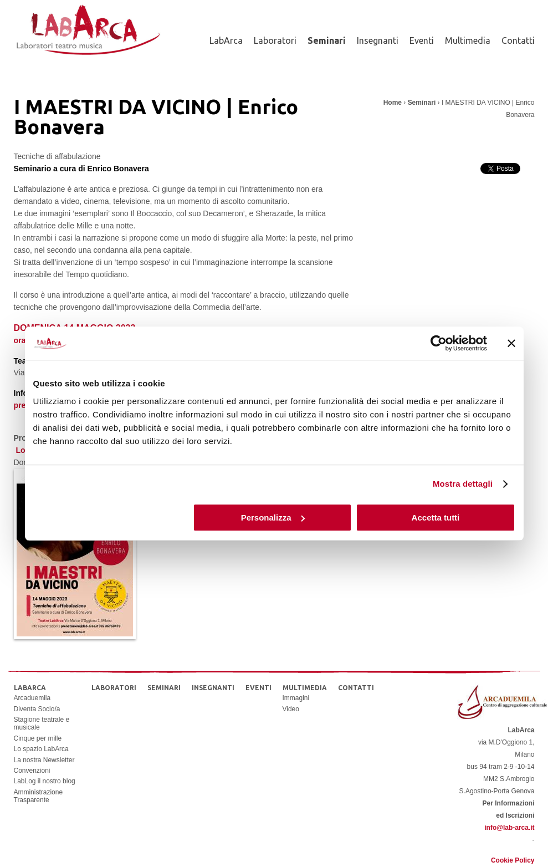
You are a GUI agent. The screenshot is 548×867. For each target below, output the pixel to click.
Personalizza (273, 517)
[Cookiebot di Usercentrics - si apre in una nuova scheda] (438, 343)
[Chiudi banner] (511, 343)
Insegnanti (377, 40)
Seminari (327, 40)
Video (291, 709)
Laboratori (275, 40)
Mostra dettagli (463, 483)
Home (392, 102)
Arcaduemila (32, 698)
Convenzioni (32, 770)
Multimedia (467, 40)
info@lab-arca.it (509, 828)
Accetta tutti (436, 517)
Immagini (296, 698)
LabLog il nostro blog (44, 781)
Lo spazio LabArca (41, 749)
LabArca (226, 40)
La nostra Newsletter (44, 760)
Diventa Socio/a (37, 709)
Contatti (518, 40)
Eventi (421, 40)
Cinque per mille (38, 738)
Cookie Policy (513, 860)
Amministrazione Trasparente (38, 796)
